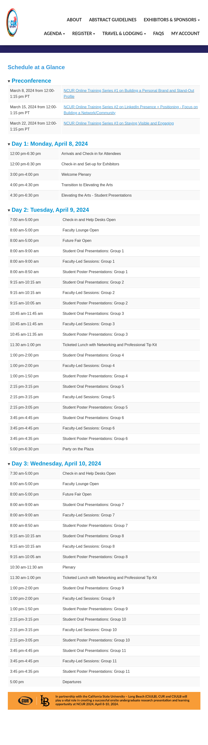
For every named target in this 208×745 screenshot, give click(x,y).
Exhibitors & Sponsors (170, 19)
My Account (185, 33)
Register (82, 33)
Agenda (53, 33)
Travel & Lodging (122, 33)
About (74, 19)
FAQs (158, 33)
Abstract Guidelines (112, 19)
